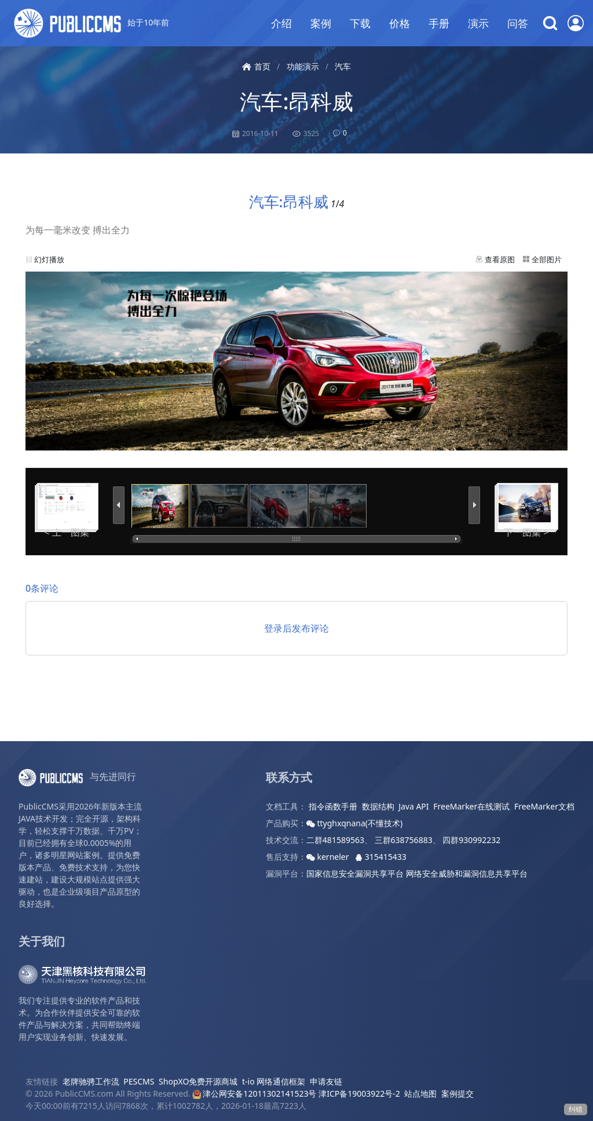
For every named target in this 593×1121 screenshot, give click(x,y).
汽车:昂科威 (296, 101)
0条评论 (41, 588)
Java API (413, 806)
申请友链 (326, 1081)
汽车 (343, 66)
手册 (439, 23)
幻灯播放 (49, 259)
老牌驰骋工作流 (91, 1081)
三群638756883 (404, 839)
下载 (360, 23)
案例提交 (457, 1093)
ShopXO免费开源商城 (198, 1081)
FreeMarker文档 (544, 806)
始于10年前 (91, 23)
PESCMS (138, 1081)
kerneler (328, 856)
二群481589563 (335, 839)
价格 (399, 23)
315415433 (381, 856)
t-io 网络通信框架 (273, 1081)
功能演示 (303, 66)
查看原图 (500, 259)
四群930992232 (471, 839)
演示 (478, 23)
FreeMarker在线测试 (471, 806)
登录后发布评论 (296, 628)
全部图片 (547, 259)
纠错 (576, 1109)
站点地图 (420, 1093)
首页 (256, 66)
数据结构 (378, 806)
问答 (517, 23)
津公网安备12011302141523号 (254, 1093)
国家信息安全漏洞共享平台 (355, 873)
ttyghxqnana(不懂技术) (354, 823)
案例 (320, 23)
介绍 (281, 23)
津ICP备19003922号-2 (359, 1093)
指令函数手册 (333, 806)
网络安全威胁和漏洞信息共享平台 (467, 873)
